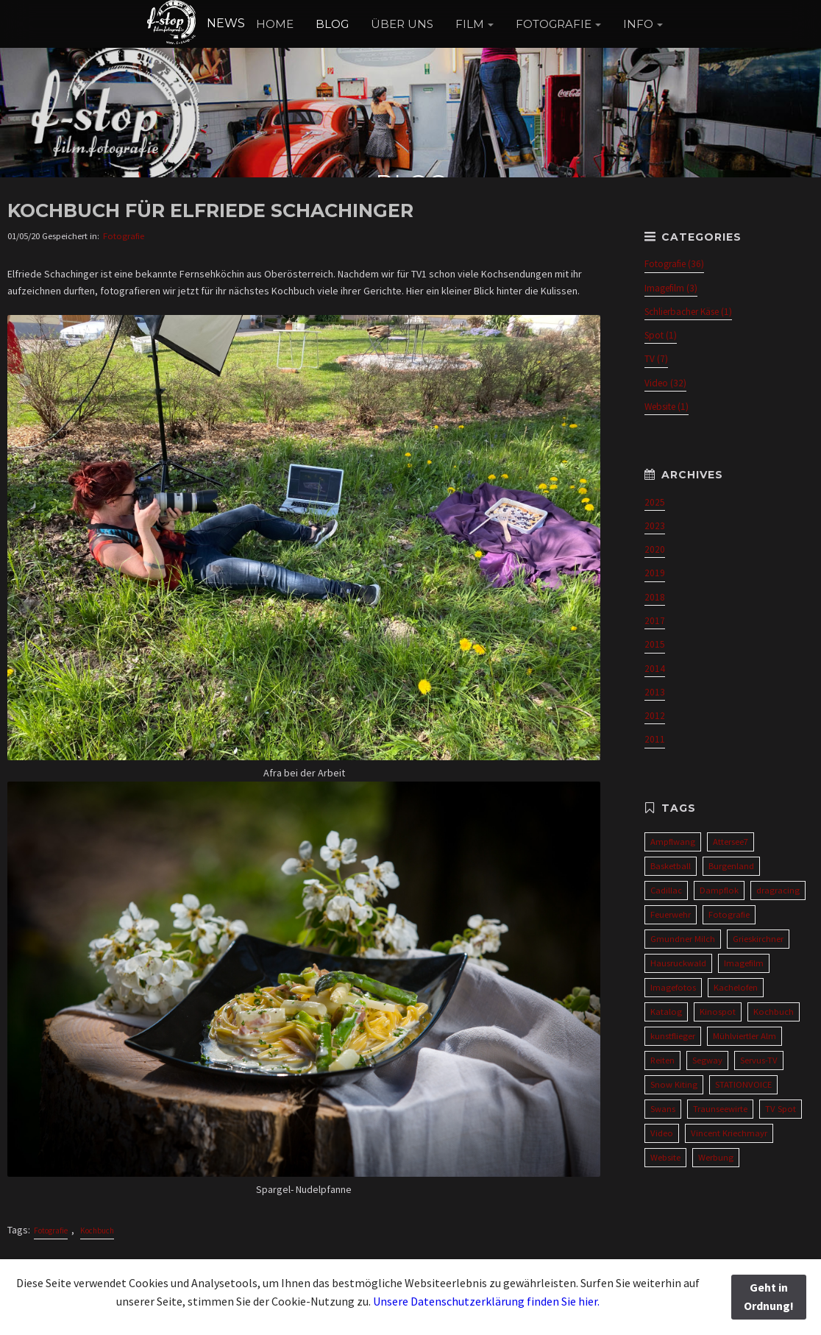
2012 (654, 715)
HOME (275, 24)
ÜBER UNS (402, 24)
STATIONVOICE (743, 1084)
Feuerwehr (670, 914)
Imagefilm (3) (670, 288)
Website (665, 1157)
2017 (654, 621)
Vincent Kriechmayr (729, 1133)
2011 (654, 739)
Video (661, 1133)
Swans (662, 1108)
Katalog (666, 1011)
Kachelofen (736, 987)
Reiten (662, 1060)
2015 (654, 644)
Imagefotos (673, 987)
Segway (707, 1060)
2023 (654, 526)
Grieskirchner (758, 938)
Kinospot (718, 1011)
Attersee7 (730, 841)
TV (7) (656, 359)
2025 (654, 502)
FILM (469, 24)
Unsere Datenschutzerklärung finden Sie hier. (486, 1301)
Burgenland (731, 865)
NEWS (195, 23)
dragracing (778, 890)
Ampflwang (672, 841)
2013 (654, 692)
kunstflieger (672, 1035)
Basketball (670, 865)
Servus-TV (759, 1060)
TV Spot (780, 1108)
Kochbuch (97, 1230)
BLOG (332, 24)
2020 (654, 549)
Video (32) (665, 383)
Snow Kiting (673, 1084)
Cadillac (666, 890)
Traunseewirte (720, 1108)
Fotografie (123, 235)
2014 (654, 668)
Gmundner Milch (682, 938)
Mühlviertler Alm (744, 1035)
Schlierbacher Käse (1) (688, 311)
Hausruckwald (678, 963)
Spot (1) (660, 335)
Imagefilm (744, 963)
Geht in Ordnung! (769, 1297)
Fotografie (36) (674, 264)
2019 (654, 573)
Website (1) (666, 406)
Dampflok (719, 890)
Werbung (715, 1157)
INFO (638, 24)
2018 (654, 597)
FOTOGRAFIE (553, 24)
